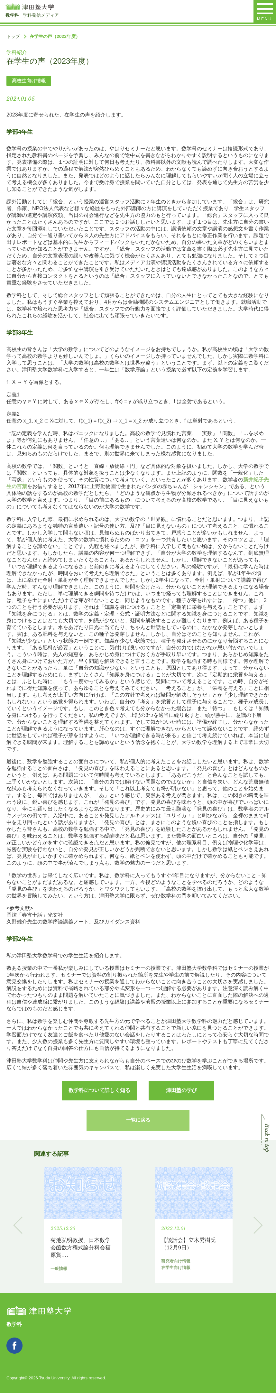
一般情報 (49, 1280)
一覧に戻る (138, 1123)
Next (258, 1231)
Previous (18, 1231)
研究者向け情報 (166, 1280)
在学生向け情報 (199, 1280)
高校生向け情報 (29, 80)
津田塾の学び (181, 1090)
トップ (13, 36)
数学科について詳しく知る (99, 1090)
